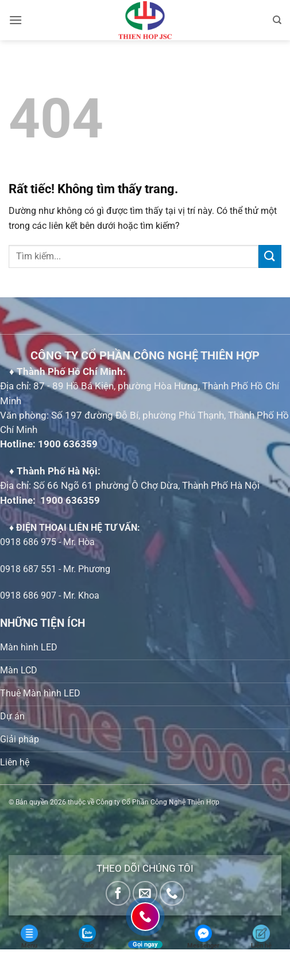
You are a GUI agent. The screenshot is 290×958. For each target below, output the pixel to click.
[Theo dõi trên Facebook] (118, 893)
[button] (15, 20)
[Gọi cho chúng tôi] (172, 893)
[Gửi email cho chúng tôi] (145, 893)
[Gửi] (269, 256)
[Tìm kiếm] (277, 20)
